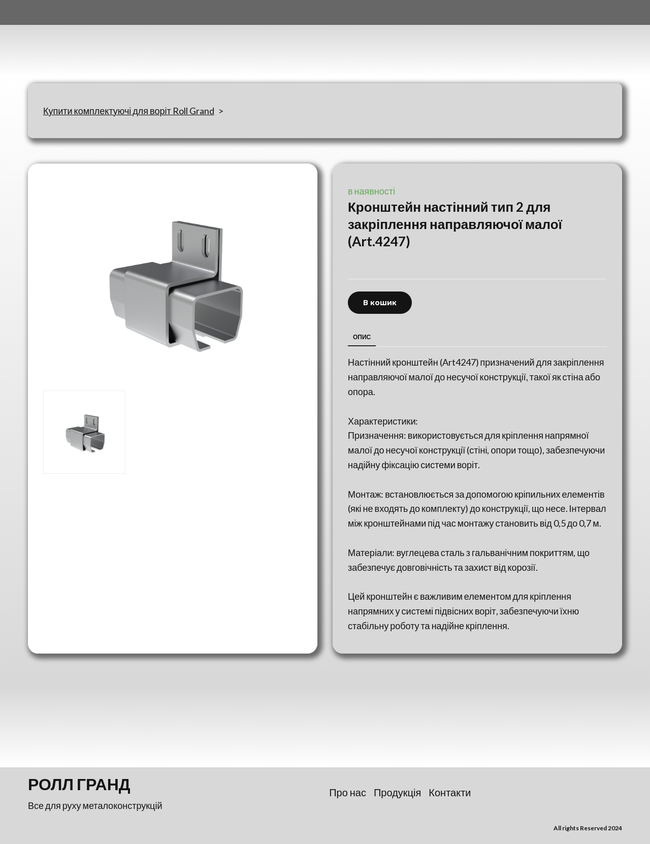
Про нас (347, 792)
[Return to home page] (78, 41)
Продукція (397, 792)
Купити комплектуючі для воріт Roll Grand (128, 110)
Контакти (450, 792)
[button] (380, 302)
